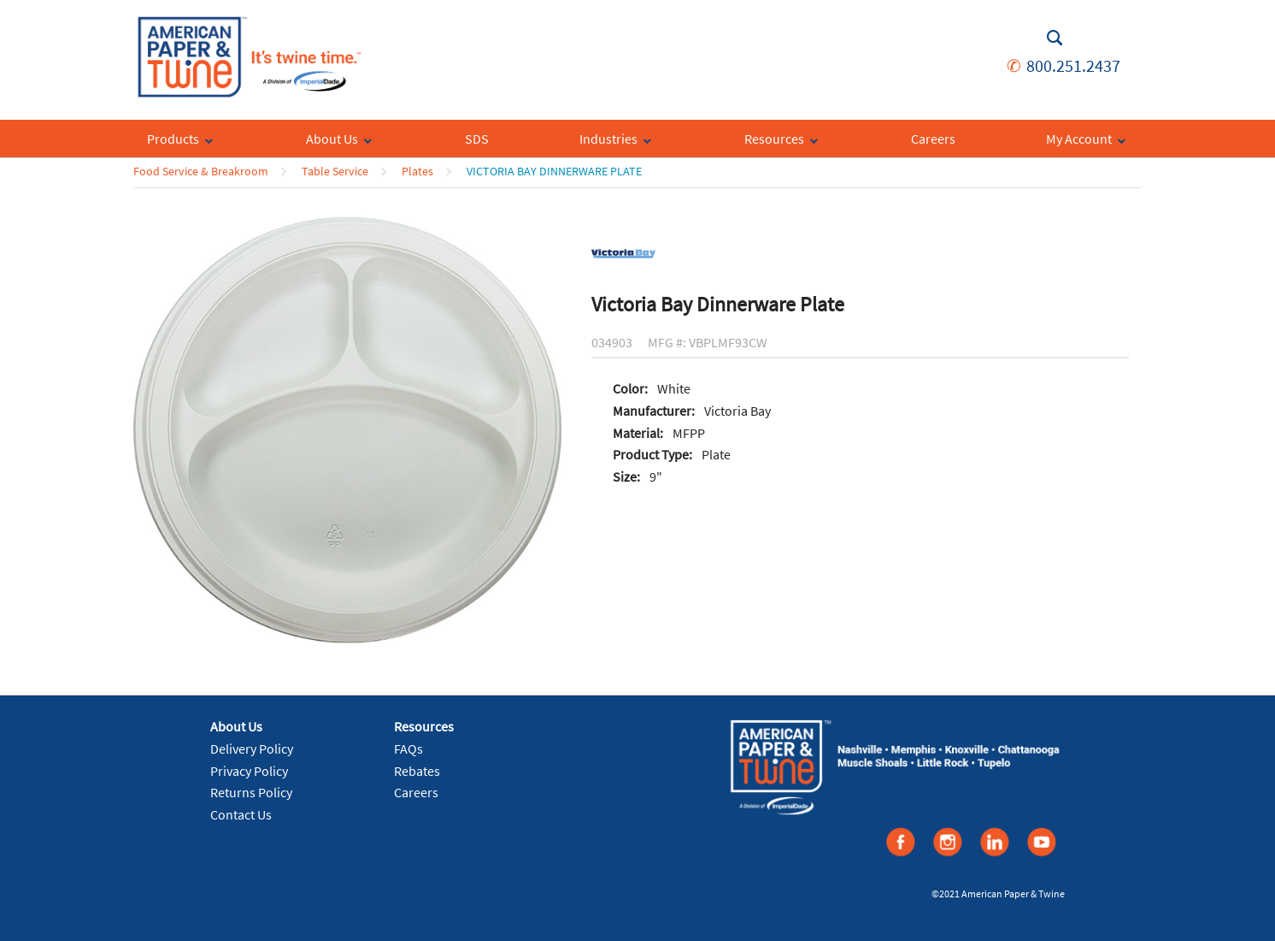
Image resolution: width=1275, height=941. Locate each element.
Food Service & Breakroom (200, 171)
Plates (417, 171)
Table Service (335, 171)
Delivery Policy (251, 748)
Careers (416, 792)
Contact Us (241, 814)
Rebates (417, 770)
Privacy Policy (249, 770)
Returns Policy (251, 792)
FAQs (408, 748)
